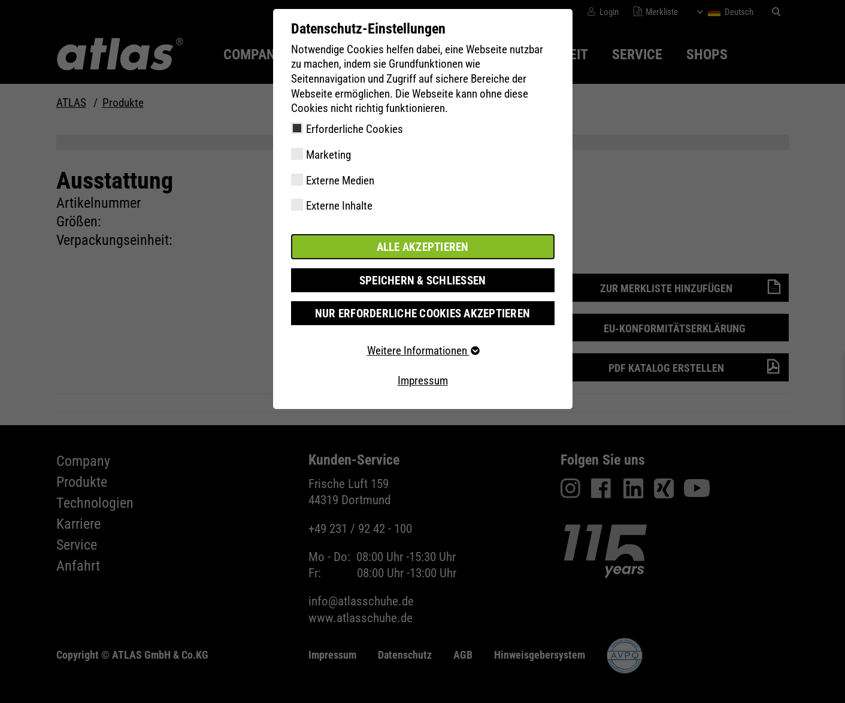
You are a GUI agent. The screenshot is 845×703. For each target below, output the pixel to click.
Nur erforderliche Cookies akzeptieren (422, 313)
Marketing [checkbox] (328, 155)
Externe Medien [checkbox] (340, 180)
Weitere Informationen (422, 350)
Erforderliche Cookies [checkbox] (354, 129)
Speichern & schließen (422, 280)
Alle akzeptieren (423, 246)
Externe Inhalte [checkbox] (339, 206)
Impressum (423, 380)
